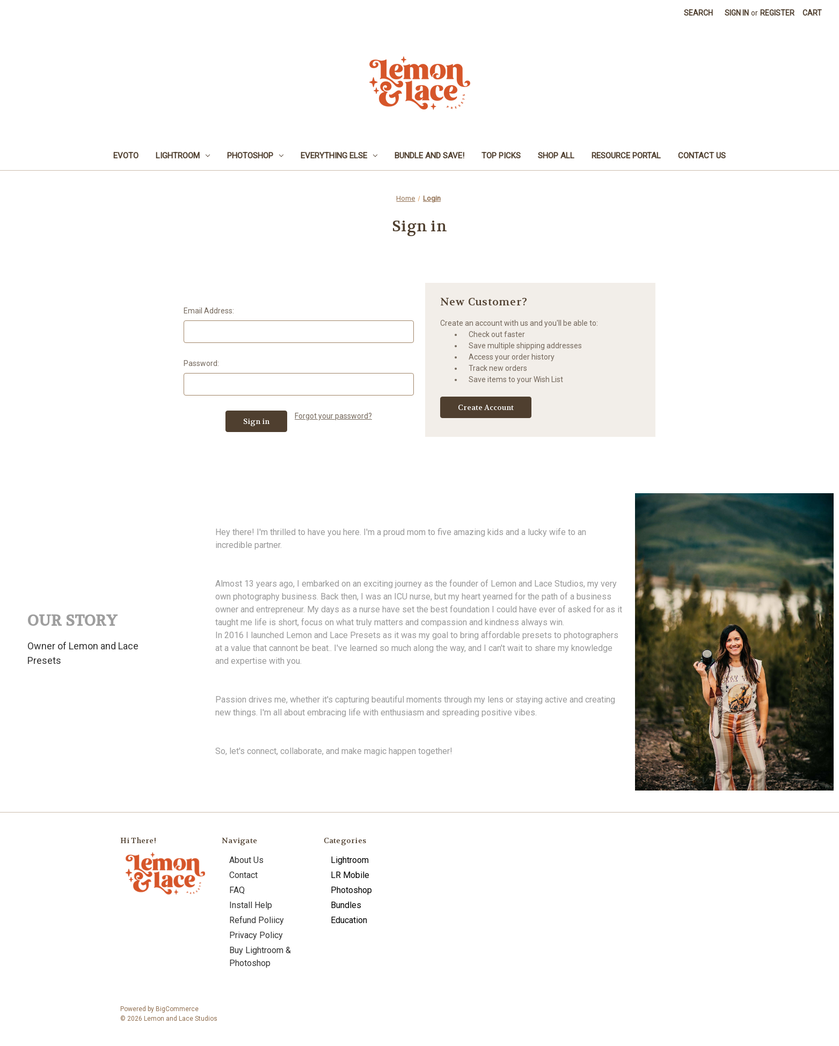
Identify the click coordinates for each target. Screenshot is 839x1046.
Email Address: (209, 310)
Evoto (125, 155)
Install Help (250, 905)
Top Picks (501, 155)
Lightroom (183, 155)
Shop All (556, 155)
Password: (201, 363)
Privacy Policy (256, 935)
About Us (246, 860)
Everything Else (339, 155)
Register (777, 13)
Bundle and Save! (429, 155)
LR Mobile (350, 875)
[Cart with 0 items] (812, 13)
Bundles (346, 905)
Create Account (486, 407)
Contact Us (702, 155)
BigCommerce (177, 1009)
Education (349, 920)
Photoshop (255, 155)
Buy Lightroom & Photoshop (260, 956)
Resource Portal (626, 155)
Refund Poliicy (256, 920)
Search (698, 13)
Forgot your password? (333, 416)
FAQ (237, 890)
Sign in (737, 13)
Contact (243, 875)
